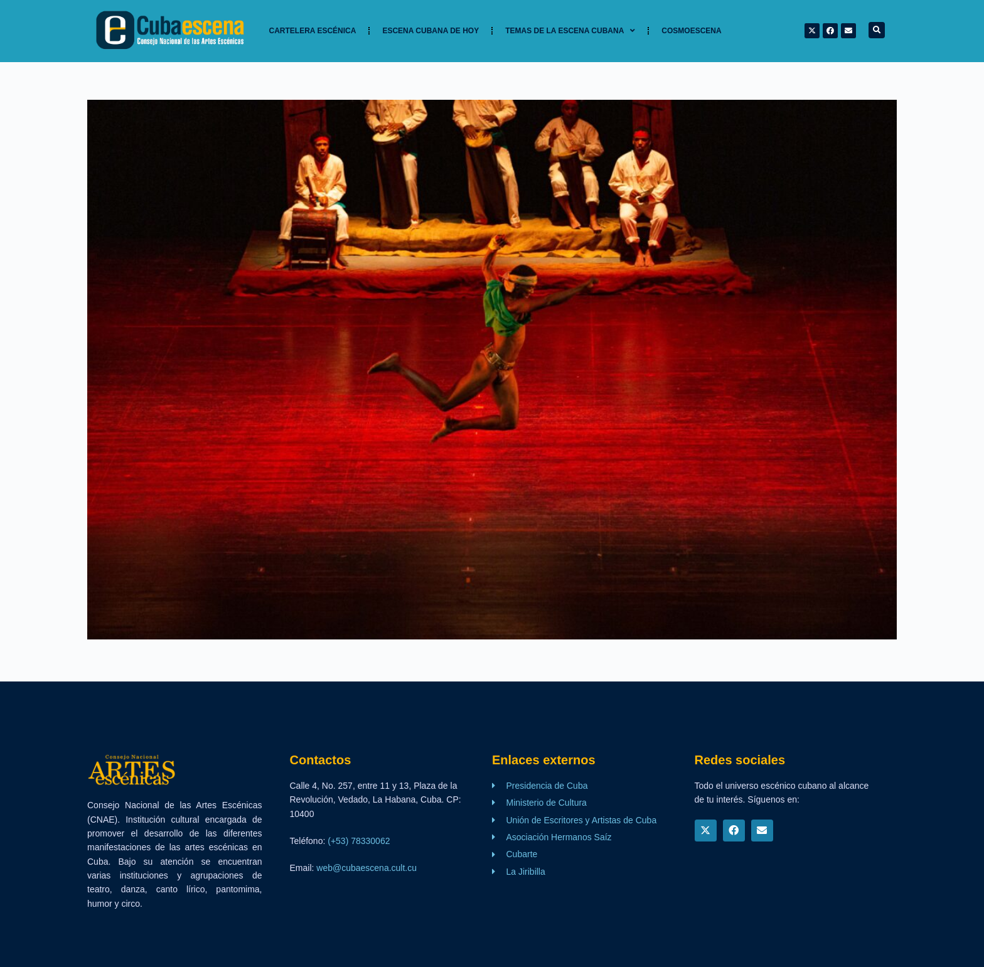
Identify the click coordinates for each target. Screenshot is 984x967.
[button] (877, 30)
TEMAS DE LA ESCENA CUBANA (570, 31)
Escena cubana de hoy (430, 30)
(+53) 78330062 (359, 841)
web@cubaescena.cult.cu (366, 868)
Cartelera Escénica (312, 30)
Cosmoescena (691, 30)
